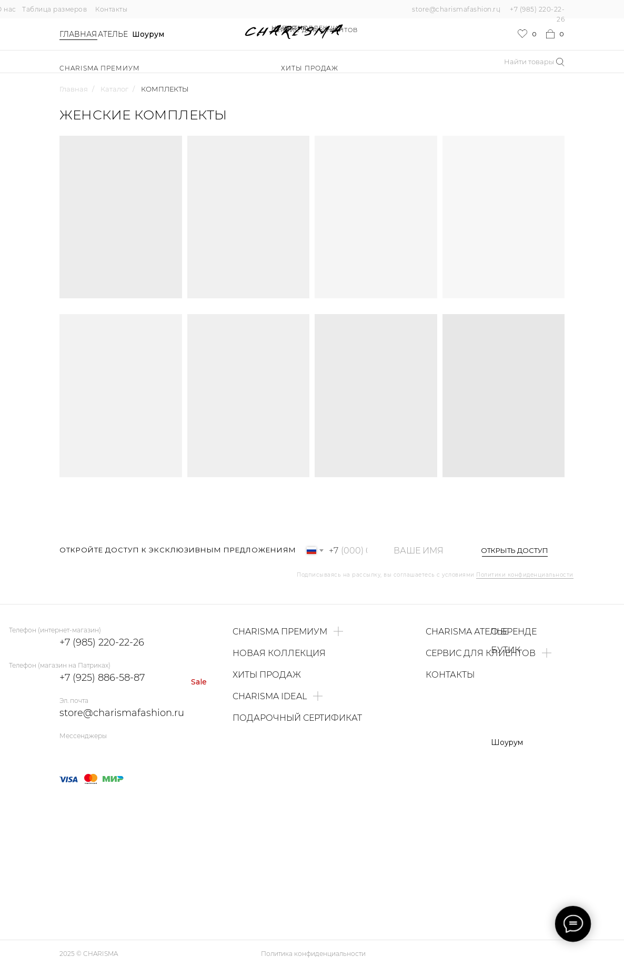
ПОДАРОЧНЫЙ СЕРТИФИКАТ (297, 718)
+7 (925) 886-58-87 (102, 677)
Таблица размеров (54, 9)
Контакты (111, 9)
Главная (78, 34)
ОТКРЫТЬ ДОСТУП (514, 550)
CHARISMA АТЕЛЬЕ (467, 632)
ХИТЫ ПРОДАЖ (309, 68)
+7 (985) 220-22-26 (101, 642)
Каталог (114, 89)
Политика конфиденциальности (313, 954)
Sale (199, 682)
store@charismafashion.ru (456, 9)
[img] (87, 751)
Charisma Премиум (99, 68)
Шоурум (148, 34)
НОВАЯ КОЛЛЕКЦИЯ (307, 28)
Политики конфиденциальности (524, 574)
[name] (424, 550)
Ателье (113, 34)
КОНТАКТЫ (450, 675)
